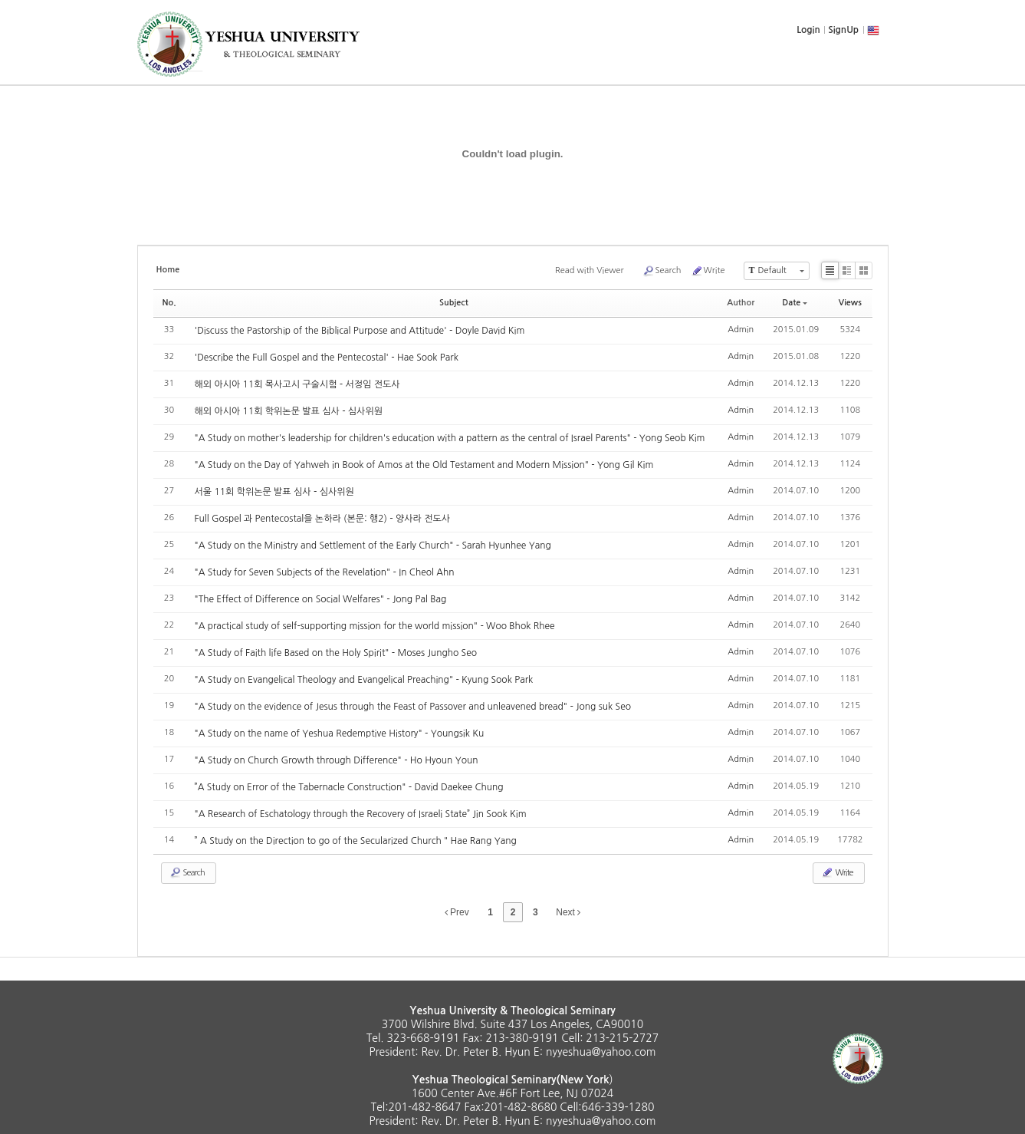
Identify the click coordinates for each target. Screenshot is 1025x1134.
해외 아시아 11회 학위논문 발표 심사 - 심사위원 (289, 411)
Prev (457, 912)
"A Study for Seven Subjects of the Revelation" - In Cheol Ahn (325, 572)
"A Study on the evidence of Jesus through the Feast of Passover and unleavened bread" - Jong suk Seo (413, 706)
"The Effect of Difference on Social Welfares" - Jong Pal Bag (321, 599)
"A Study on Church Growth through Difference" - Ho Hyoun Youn (336, 760)
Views (850, 302)
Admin (741, 329)
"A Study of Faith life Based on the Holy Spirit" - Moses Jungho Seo (336, 653)
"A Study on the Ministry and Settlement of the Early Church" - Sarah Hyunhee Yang (373, 545)
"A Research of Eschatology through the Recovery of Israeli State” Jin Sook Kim (361, 814)
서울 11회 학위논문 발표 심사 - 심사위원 (274, 491)
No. (169, 302)
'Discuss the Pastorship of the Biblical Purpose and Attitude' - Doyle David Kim (360, 330)
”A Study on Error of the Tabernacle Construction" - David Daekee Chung (349, 787)
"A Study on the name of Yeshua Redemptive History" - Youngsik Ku (340, 733)
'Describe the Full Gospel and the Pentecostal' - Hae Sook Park (326, 357)
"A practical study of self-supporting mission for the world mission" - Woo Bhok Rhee (375, 626)
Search (662, 271)
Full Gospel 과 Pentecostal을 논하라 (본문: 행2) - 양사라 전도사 (323, 518)
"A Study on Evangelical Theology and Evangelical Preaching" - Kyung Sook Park (364, 679)
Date (794, 302)
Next (568, 912)
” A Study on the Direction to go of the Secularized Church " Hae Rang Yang (356, 841)
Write (708, 271)
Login (808, 30)
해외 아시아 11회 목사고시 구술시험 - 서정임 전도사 (297, 384)
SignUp (843, 30)
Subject (453, 302)
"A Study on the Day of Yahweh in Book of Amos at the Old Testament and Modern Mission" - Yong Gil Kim (424, 465)
